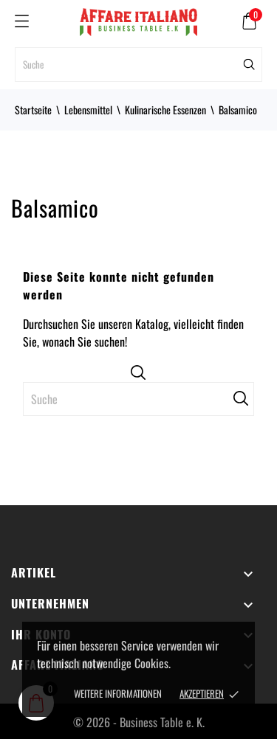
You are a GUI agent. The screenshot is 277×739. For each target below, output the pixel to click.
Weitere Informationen (118, 693)
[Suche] (138, 64)
